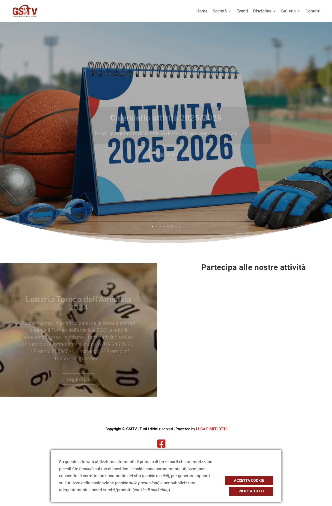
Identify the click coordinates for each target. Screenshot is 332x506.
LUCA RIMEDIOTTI (211, 429)
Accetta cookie (249, 480)
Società (220, 11)
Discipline (262, 11)
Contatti (312, 11)
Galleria (288, 11)
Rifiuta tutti (251, 491)
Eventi (242, 11)
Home (202, 11)
